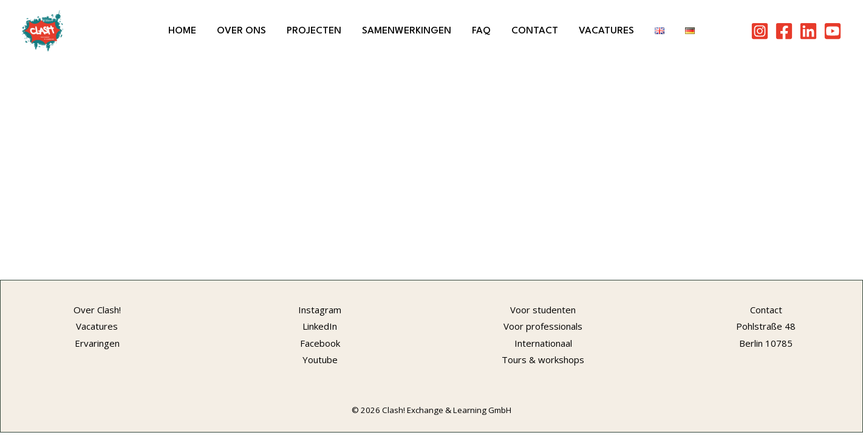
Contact (534, 31)
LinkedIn (319, 326)
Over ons (241, 31)
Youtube (320, 359)
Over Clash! (97, 310)
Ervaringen (97, 343)
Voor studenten (543, 310)
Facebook (320, 343)
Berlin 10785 (766, 343)
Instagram (319, 310)
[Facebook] (784, 31)
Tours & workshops (543, 359)
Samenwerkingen (406, 31)
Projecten (314, 31)
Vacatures (606, 31)
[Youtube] (833, 31)
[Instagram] (760, 31)
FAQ (481, 31)
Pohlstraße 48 (766, 326)
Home (182, 31)
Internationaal (543, 343)
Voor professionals (542, 326)
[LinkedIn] (808, 31)
